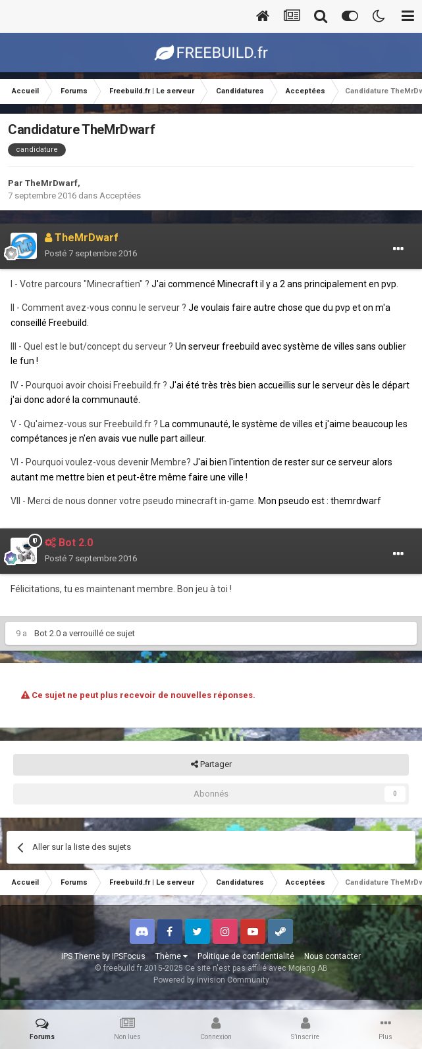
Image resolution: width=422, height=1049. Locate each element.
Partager (211, 764)
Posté (91, 253)
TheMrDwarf (51, 183)
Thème (171, 956)
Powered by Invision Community (211, 980)
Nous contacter (332, 956)
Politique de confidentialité (246, 956)
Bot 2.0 (47, 633)
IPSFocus (128, 956)
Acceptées (120, 195)
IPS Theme (80, 956)
